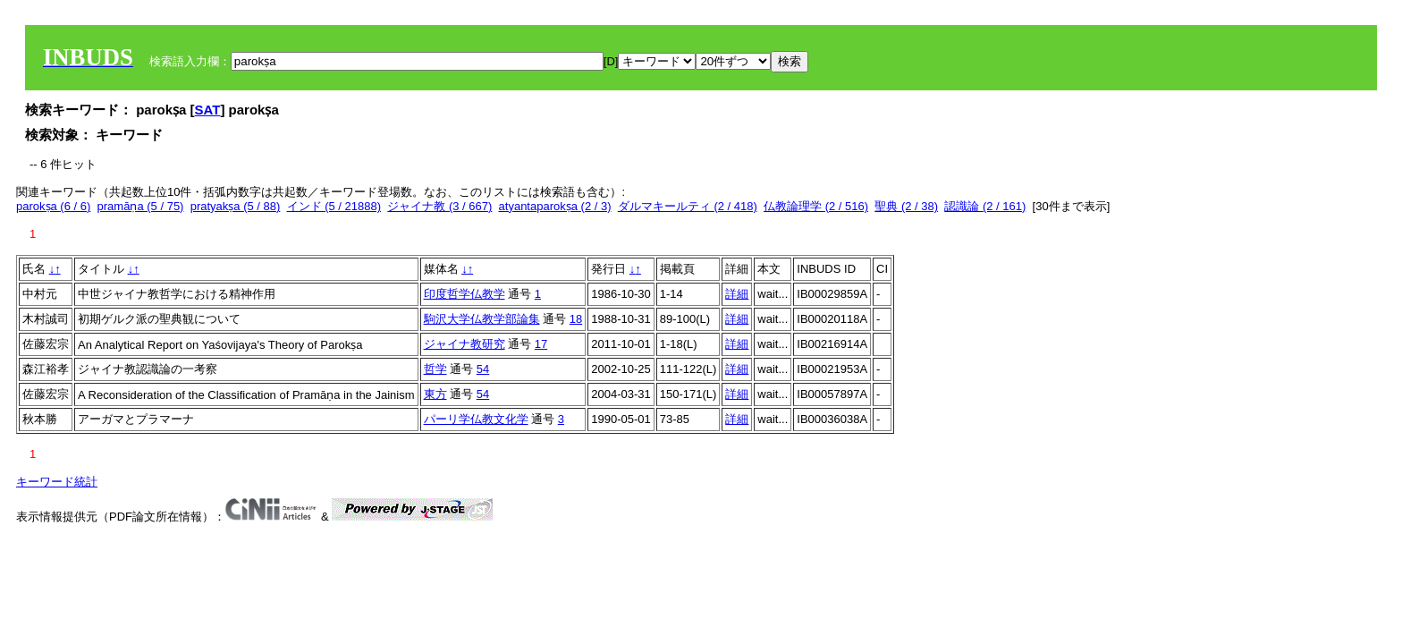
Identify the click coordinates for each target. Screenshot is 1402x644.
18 (576, 319)
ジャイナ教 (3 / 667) (439, 206)
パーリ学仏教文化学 (476, 419)
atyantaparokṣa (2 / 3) (555, 206)
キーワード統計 (56, 481)
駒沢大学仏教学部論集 (482, 319)
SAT (208, 109)
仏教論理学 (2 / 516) (816, 206)
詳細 (736, 294)
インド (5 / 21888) (334, 206)
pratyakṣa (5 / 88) (235, 206)
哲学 (435, 369)
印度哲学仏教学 (464, 294)
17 (541, 344)
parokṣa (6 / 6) (53, 206)
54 (483, 369)
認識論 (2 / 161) (985, 206)
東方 (435, 394)
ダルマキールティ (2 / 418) (687, 206)
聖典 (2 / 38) (906, 206)
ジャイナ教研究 (464, 344)
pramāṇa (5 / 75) (140, 206)
